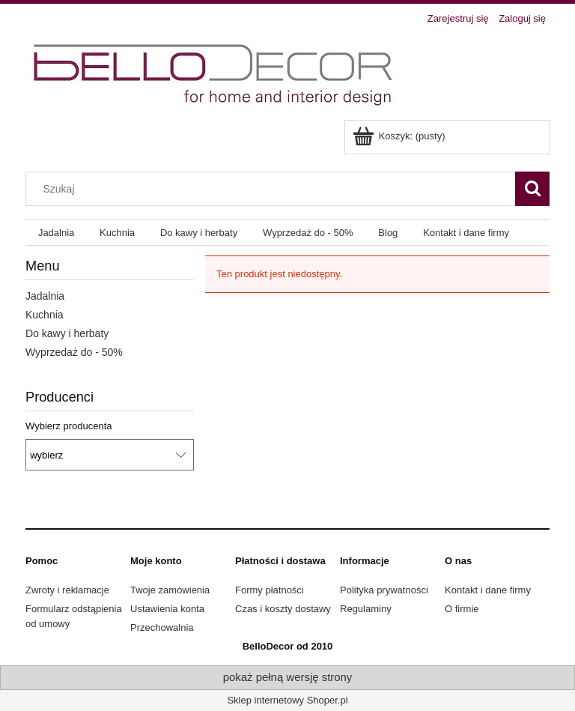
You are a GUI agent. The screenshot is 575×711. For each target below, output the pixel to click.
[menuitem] (56, 233)
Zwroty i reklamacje (67, 590)
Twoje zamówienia (170, 590)
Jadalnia (44, 296)
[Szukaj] (532, 189)
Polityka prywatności (384, 590)
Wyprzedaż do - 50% (74, 352)
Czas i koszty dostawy (283, 608)
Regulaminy (366, 608)
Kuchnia (44, 315)
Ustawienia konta (167, 608)
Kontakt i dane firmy (488, 590)
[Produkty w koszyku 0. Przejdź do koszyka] (400, 136)
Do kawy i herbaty (67, 333)
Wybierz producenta (68, 426)
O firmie (462, 608)
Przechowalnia (162, 627)
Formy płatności (269, 590)
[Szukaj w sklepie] (274, 188)
